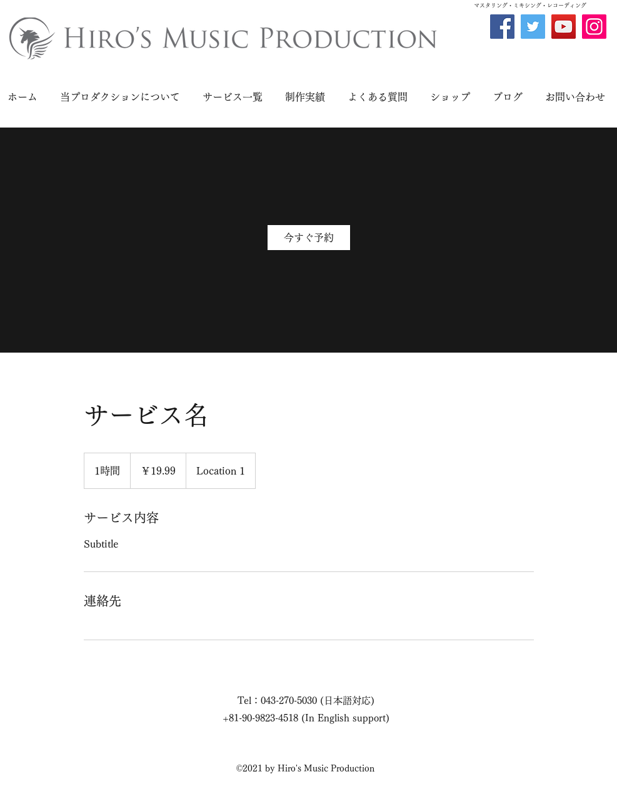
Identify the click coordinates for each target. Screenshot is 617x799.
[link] (309, 237)
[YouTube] (563, 26)
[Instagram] (594, 26)
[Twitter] (533, 26)
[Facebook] (502, 26)
